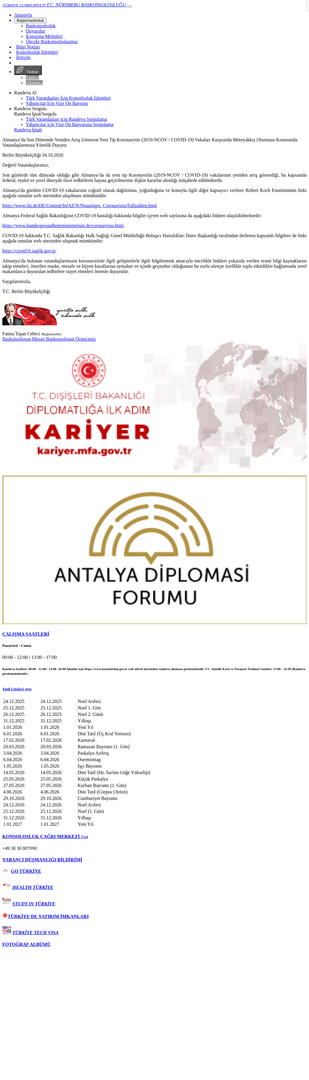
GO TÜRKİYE (26, 871)
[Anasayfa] (23, 14)
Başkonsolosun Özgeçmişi (71, 338)
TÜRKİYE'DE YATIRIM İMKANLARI (45, 916)
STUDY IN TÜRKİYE (33, 903)
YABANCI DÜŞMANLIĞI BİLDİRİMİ (42, 859)
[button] (154, 689)
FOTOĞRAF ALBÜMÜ (26, 944)
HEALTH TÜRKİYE (32, 887)
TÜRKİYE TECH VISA (35, 932)
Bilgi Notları (28, 46)
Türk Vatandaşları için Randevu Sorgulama (66, 119)
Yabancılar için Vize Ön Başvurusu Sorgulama (69, 124)
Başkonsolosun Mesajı (24, 338)
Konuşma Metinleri (44, 36)
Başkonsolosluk (30, 20)
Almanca (34, 82)
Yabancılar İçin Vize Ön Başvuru (57, 103)
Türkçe (27, 70)
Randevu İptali (28, 129)
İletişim (23, 57)
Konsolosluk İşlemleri (37, 52)
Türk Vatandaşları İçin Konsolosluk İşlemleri (68, 98)
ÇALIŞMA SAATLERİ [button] (25, 634)
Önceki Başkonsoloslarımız (52, 41)
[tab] (154, 634)
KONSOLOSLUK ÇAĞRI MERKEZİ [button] (45, 836)
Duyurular (35, 31)
